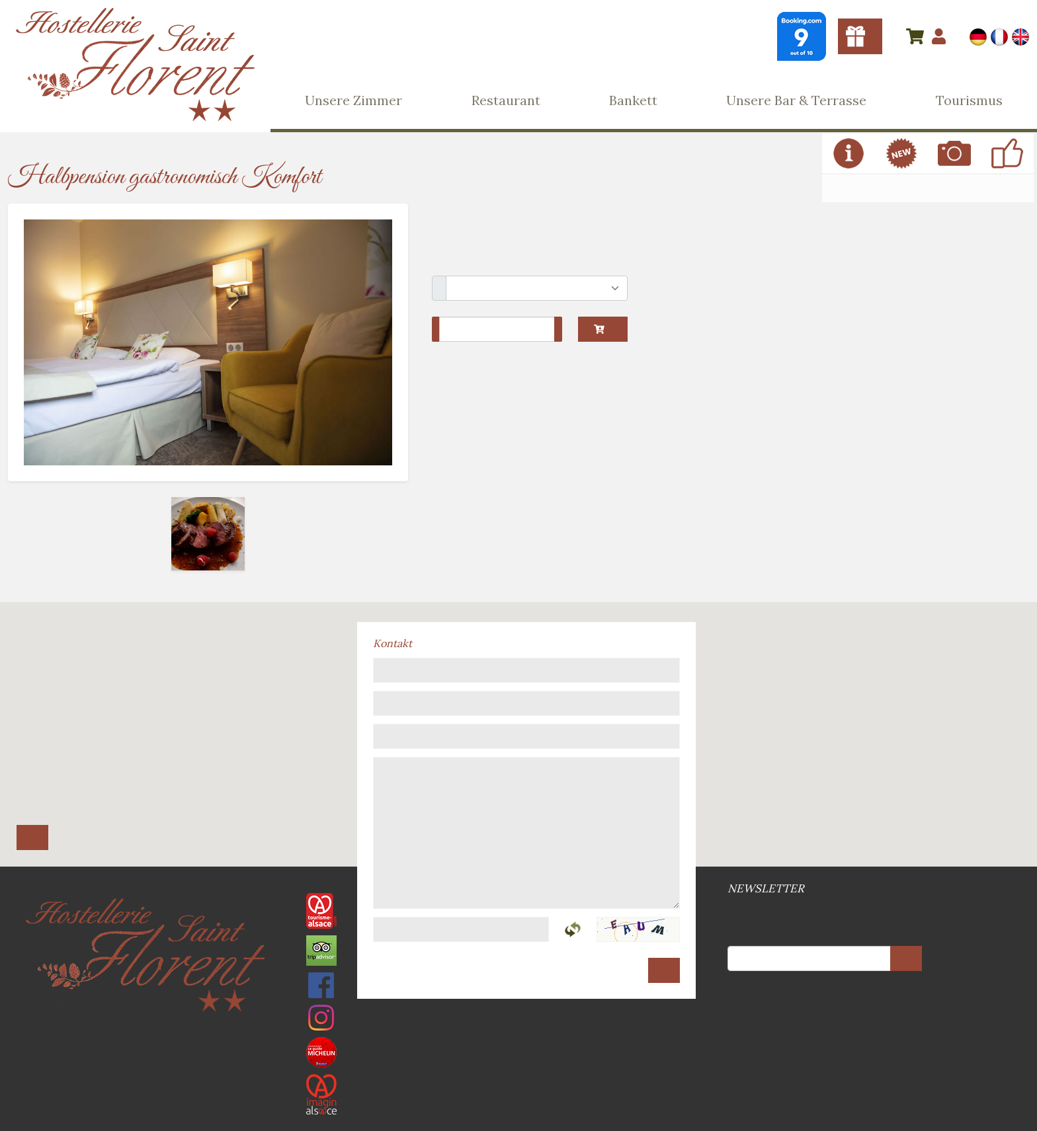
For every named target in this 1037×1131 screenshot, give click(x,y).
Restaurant (506, 100)
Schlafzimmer (439, 288)
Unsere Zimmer (353, 100)
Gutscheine (860, 36)
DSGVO (522, 1021)
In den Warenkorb (599, 329)
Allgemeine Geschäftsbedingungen (514, 1021)
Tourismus (969, 100)
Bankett (633, 100)
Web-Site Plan (519, 1021)
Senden (664, 970)
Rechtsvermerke (517, 1021)
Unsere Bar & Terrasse (796, 100)
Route (32, 837)
